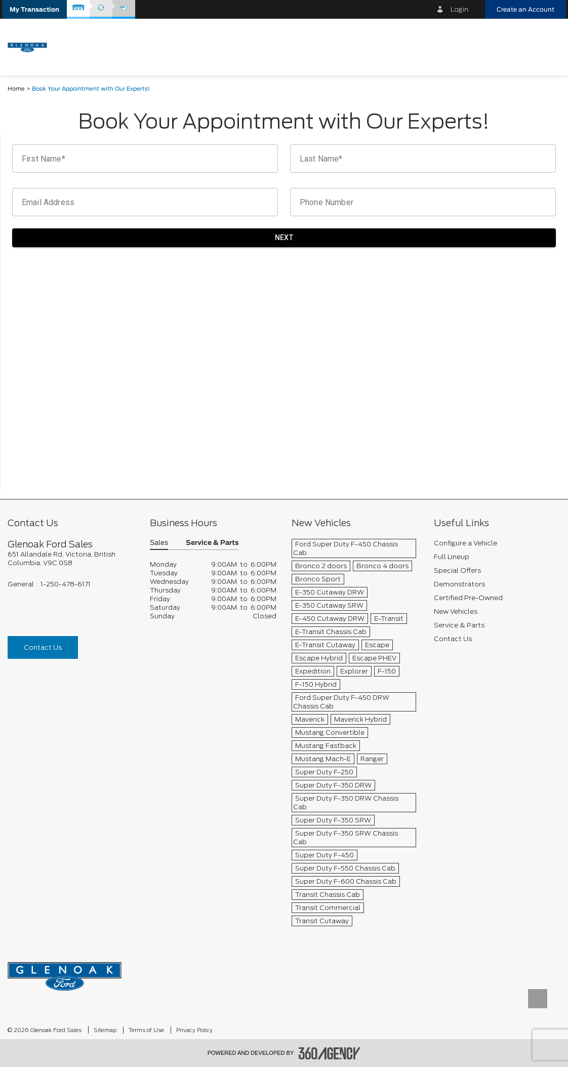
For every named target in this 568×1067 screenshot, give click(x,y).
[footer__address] (71, 558)
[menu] (547, 46)
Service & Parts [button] (212, 543)
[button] (34, 9)
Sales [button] (159, 543)
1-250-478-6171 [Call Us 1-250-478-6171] (65, 584)
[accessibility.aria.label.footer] (329, 1053)
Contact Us (43, 647)
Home (16, 89)
